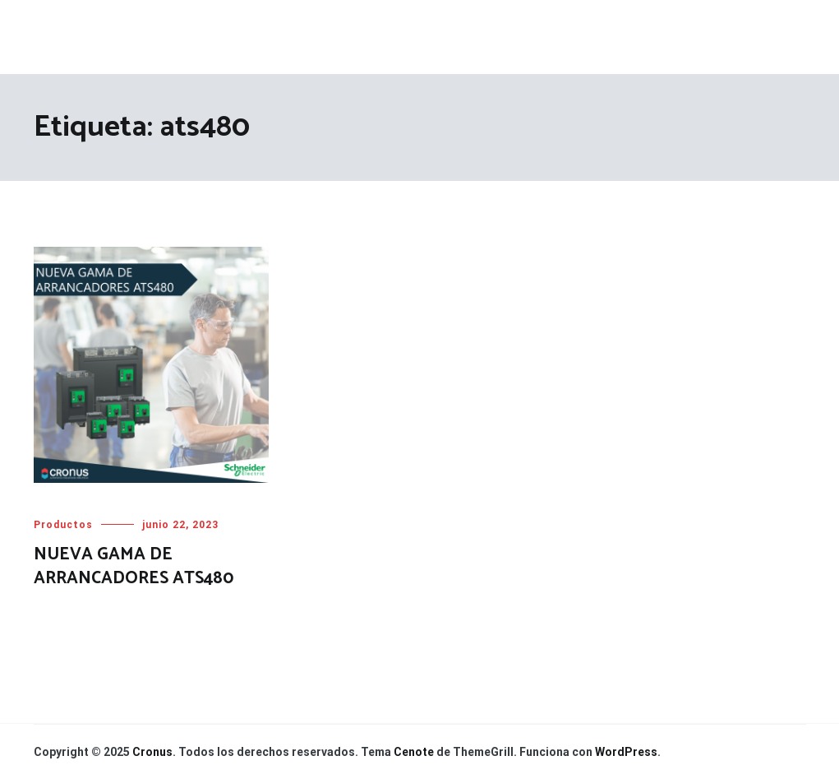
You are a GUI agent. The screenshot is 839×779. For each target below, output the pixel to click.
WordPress (626, 751)
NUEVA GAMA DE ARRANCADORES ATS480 (133, 566)
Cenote (414, 751)
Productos (63, 525)
